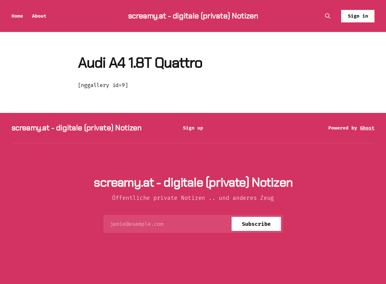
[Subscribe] (256, 224)
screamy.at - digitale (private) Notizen (193, 16)
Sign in (358, 16)
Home (17, 16)
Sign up (193, 128)
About (39, 16)
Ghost (367, 128)
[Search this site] (328, 16)
